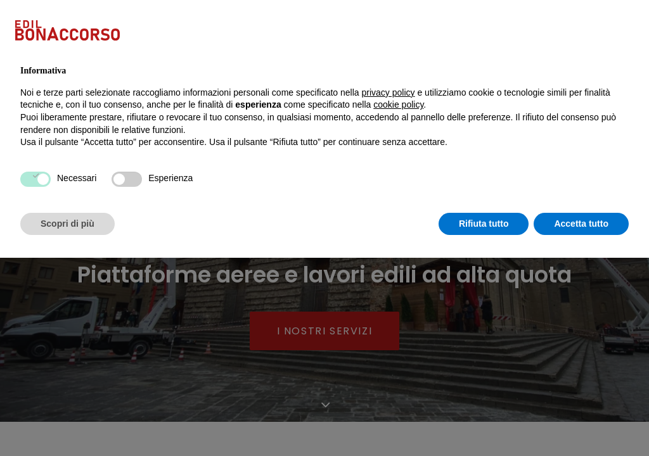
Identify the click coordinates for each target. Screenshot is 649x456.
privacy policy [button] (388, 290)
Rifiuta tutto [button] (484, 421)
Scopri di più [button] (67, 421)
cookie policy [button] (398, 303)
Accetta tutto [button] (581, 421)
